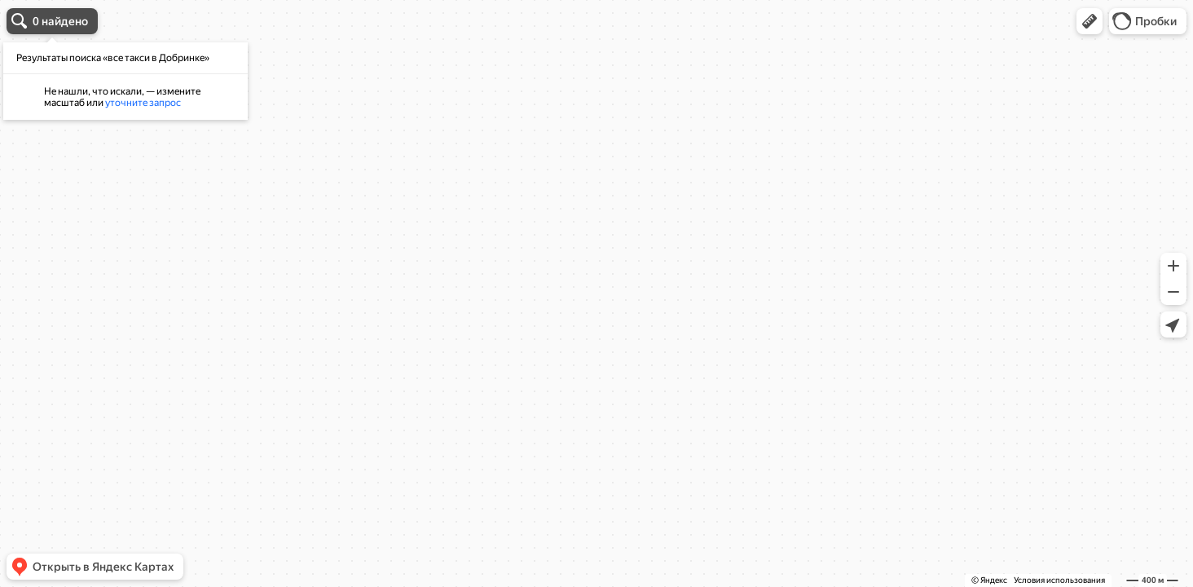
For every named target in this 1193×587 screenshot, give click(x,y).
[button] (1089, 21)
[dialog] (125, 81)
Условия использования (1059, 580)
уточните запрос (143, 102)
